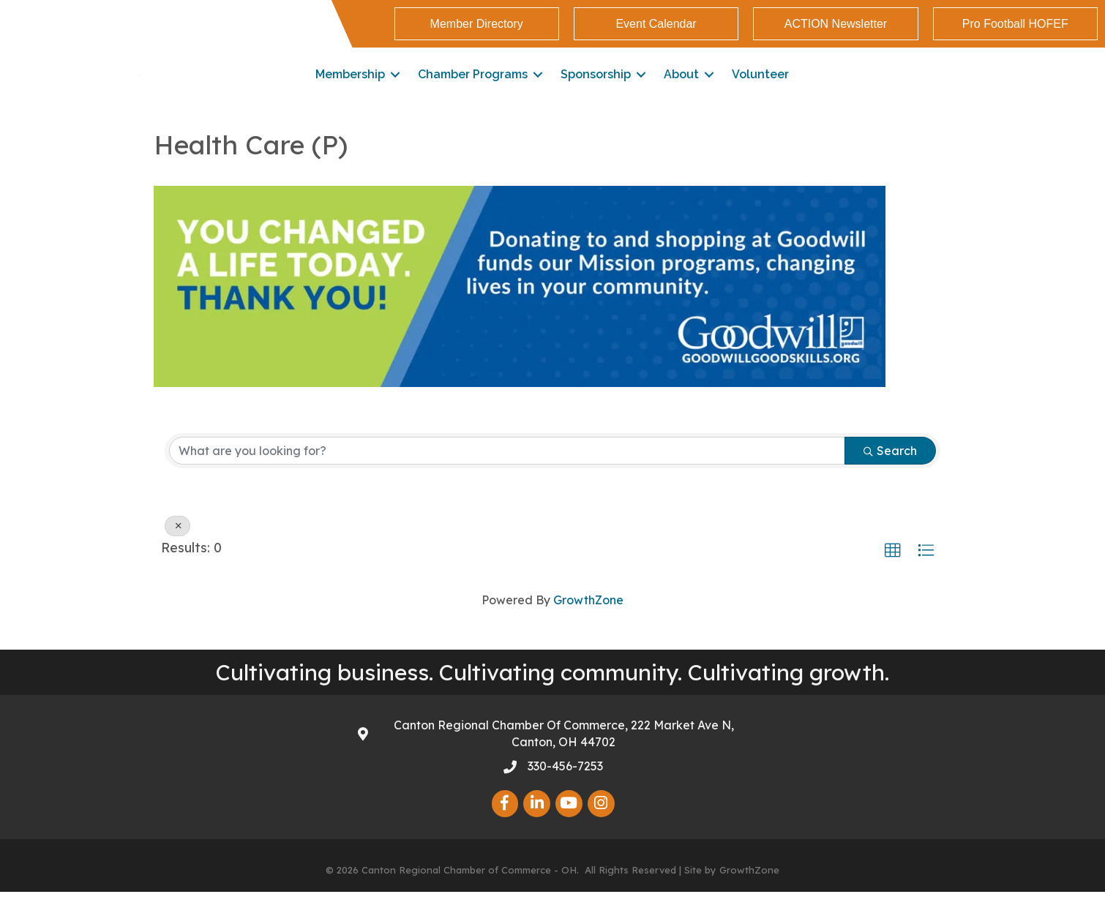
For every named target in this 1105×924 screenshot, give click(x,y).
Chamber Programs (473, 90)
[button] (892, 583)
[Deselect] (177, 558)
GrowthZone (588, 632)
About (681, 90)
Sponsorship (596, 90)
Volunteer (760, 90)
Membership (350, 90)
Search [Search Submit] (890, 483)
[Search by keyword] (507, 483)
